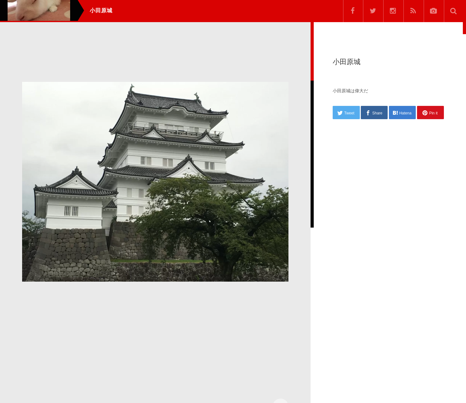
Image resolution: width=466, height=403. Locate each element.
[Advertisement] (155, 339)
